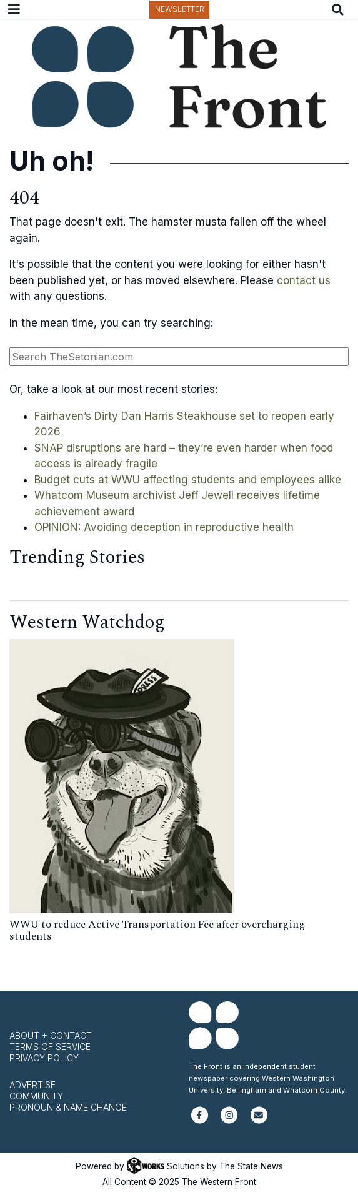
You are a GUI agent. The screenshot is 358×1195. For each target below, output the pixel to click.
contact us (304, 280)
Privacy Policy (44, 1058)
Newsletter (179, 9)
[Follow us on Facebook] (200, 1120)
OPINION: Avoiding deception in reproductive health (164, 527)
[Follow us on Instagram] (229, 1120)
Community (36, 1096)
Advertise (32, 1084)
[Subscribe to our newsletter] (259, 1120)
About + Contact (50, 1035)
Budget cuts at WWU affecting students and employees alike (187, 480)
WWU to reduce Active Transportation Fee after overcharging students (157, 930)
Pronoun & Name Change (68, 1107)
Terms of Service (50, 1046)
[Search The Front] (340, 10)
